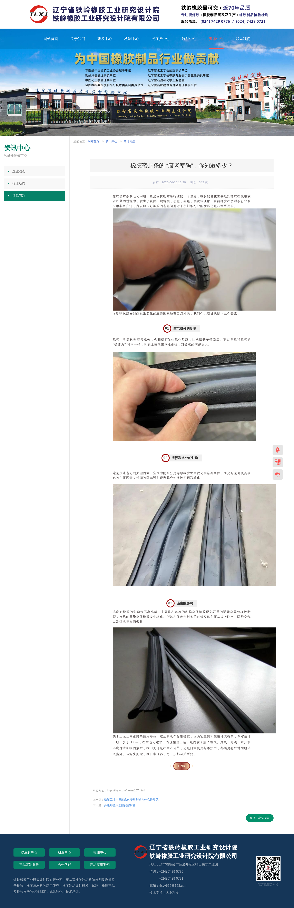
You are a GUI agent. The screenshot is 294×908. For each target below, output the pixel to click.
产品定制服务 (29, 864)
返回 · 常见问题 (260, 818)
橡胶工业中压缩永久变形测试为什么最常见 (131, 799)
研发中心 (104, 39)
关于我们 (77, 39)
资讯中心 (216, 39)
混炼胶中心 (160, 39)
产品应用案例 (100, 864)
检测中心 (131, 39)
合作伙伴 (64, 864)
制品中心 (189, 39)
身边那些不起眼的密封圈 (120, 805)
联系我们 (243, 39)
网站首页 (50, 39)
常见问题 (129, 141)
